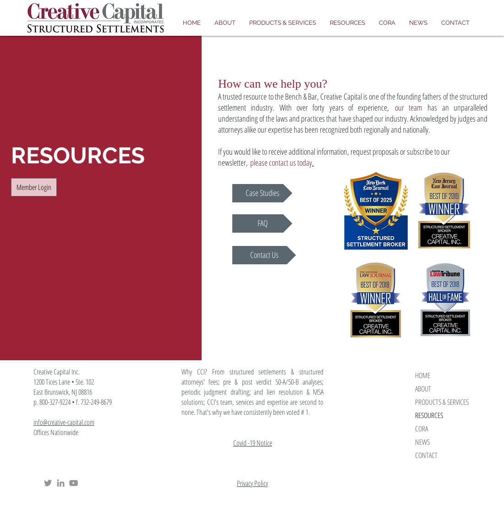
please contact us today (281, 162)
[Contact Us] (264, 255)
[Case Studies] (262, 193)
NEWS (422, 442)
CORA (421, 429)
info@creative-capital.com (63, 422)
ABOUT (423, 389)
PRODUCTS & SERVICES (442, 402)
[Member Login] (34, 187)
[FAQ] (262, 223)
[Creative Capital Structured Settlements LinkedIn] (60, 483)
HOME (422, 375)
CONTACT (426, 455)
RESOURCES (429, 415)
